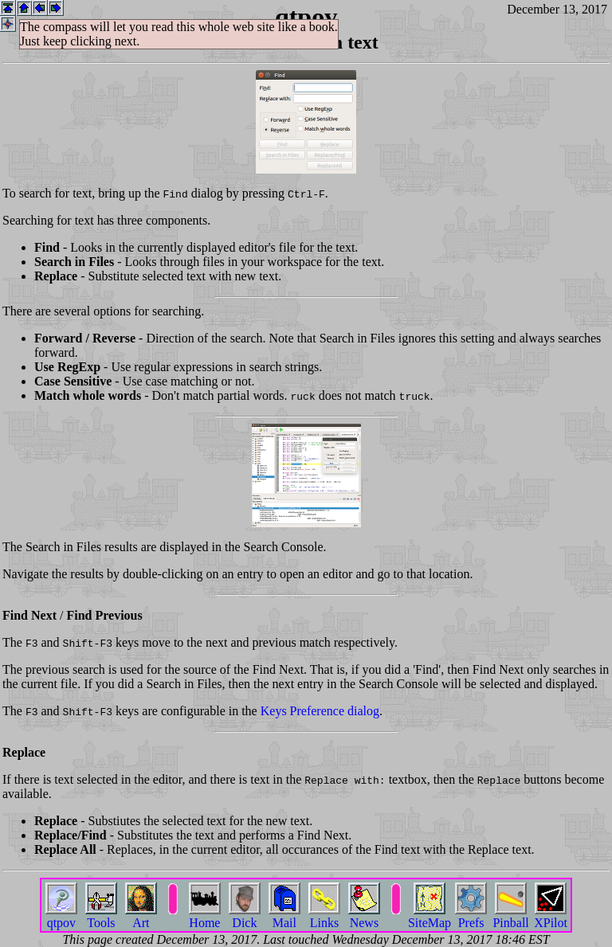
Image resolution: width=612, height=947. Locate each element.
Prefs (471, 916)
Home (205, 916)
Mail (284, 916)
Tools (101, 916)
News (364, 916)
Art (141, 916)
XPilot (550, 916)
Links (324, 916)
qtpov (61, 916)
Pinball (510, 916)
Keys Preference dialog (320, 711)
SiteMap (429, 916)
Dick (245, 916)
